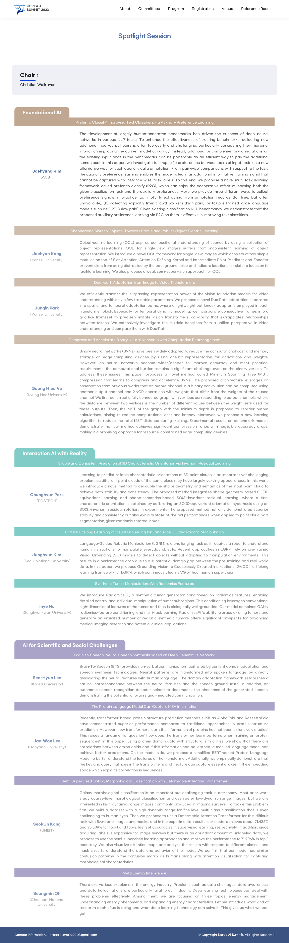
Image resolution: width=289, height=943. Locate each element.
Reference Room (256, 9)
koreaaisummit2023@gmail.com (72, 935)
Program (176, 9)
